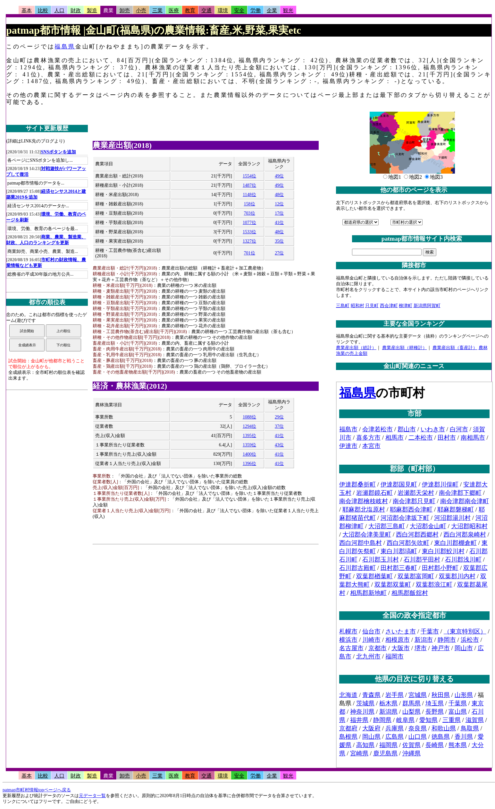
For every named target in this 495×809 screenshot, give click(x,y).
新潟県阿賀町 (427, 305)
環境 (223, 10)
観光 (288, 10)
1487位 (249, 185)
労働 (255, 10)
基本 (26, 10)
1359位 (249, 445)
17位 (279, 213)
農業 (108, 10)
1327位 (249, 241)
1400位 (249, 454)
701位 (249, 253)
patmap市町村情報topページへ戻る (37, 789)
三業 (157, 10)
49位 (279, 176)
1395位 (249, 435)
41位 (279, 222)
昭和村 (357, 305)
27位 (279, 253)
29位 (279, 417)
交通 (206, 10)
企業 (272, 10)
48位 (279, 194)
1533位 (249, 231)
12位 (279, 204)
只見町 (372, 305)
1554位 (249, 176)
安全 (239, 10)
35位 (279, 241)
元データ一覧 (92, 795)
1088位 (249, 417)
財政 (76, 10)
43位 (279, 445)
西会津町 (389, 305)
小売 (141, 10)
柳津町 (405, 305)
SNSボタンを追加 (58, 152)
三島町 (342, 305)
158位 (249, 204)
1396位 (249, 463)
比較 (43, 10)
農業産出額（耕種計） (404, 347)
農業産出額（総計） (356, 347)
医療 (174, 10)
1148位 (249, 194)
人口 (59, 10)
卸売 (125, 10)
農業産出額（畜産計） (454, 347)
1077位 (249, 222)
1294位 (249, 426)
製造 (92, 10)
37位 (279, 426)
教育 (190, 10)
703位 (249, 213)
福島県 (65, 46)
